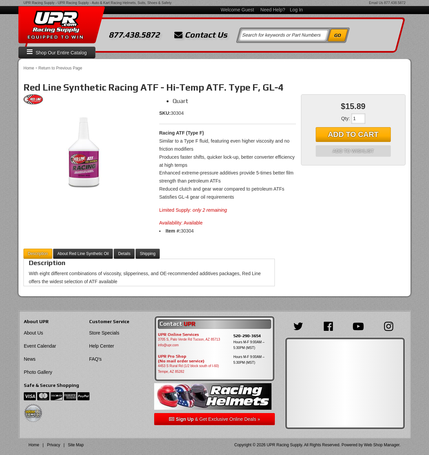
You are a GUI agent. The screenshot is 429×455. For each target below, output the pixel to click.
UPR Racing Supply (39, 3)
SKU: (165, 113)
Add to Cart (353, 134)
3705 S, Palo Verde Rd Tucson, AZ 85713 (189, 339)
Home (28, 68)
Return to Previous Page (60, 68)
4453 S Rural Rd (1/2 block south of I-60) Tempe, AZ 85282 (188, 368)
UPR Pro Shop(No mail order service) (181, 358)
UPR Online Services (178, 334)
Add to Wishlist (353, 151)
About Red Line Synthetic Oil (83, 253)
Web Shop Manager (382, 445)
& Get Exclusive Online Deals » (214, 419)
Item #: (173, 231)
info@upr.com (168, 345)
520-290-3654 (247, 335)
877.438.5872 (395, 3)
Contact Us (200, 35)
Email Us (376, 3)
